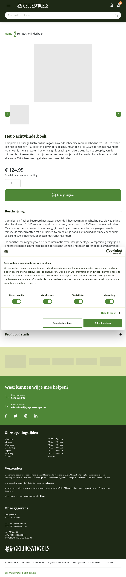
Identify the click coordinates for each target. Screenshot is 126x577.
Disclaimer (108, 562)
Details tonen (108, 313)
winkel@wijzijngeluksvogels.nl (28, 407)
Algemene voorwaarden (58, 562)
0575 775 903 (18, 398)
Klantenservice (11, 562)
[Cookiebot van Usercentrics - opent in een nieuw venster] (108, 251)
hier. (42, 496)
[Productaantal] (13, 183)
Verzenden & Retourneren (33, 562)
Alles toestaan (103, 323)
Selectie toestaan (62, 323)
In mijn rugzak (65, 195)
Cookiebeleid (94, 562)
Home (10, 33)
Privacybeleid (79, 562)
